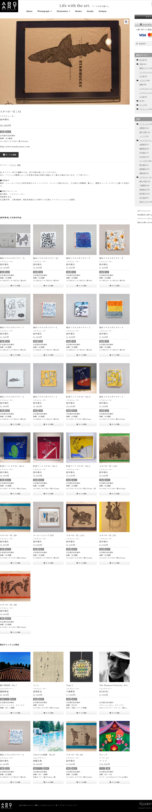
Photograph (43, 11)
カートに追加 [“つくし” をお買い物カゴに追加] (48, 713)
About (29, 11)
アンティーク (144, 109)
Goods (90, 11)
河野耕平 (142, 128)
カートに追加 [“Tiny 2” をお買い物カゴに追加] (81, 713)
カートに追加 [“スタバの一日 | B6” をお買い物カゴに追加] (15, 563)
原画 (2, 132)
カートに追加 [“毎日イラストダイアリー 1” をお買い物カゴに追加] (114, 424)
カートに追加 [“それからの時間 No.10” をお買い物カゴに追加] (48, 782)
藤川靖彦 (142, 165)
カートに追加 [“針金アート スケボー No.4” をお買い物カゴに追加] (81, 424)
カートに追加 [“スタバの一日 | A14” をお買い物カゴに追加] (114, 494)
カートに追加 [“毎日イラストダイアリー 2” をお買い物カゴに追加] (48, 424)
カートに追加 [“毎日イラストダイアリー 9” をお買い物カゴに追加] (81, 286)
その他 (141, 76)
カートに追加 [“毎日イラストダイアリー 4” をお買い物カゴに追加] (114, 355)
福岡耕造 (142, 148)
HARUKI (142, 157)
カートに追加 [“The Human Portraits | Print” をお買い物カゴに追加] (114, 713)
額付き (8, 132)
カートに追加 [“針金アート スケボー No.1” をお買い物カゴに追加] (81, 494)
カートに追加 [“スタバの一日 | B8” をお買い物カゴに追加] (15, 632)
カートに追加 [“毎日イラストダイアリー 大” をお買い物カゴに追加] (15, 286)
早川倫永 (142, 152)
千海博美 (142, 185)
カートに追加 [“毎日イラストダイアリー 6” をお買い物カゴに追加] (48, 355)
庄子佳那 (142, 198)
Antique (103, 11)
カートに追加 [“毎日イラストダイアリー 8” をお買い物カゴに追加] (114, 286)
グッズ (141, 105)
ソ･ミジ (142, 136)
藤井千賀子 (143, 132)
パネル (102, 768)
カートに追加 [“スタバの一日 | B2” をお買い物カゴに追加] (114, 563)
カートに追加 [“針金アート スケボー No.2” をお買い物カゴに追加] (48, 494)
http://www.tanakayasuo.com (15, 146)
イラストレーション (46, 805)
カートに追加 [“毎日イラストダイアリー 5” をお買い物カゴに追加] (81, 355)
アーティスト (104, 758)
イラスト (12, 165)
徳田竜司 (142, 169)
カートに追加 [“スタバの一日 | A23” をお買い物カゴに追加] (81, 563)
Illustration (62, 11)
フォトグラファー (6, 689)
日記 (7, 272)
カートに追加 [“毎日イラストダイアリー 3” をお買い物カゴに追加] (15, 424)
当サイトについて (143, 211)
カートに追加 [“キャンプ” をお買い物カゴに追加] (114, 782)
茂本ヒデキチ (144, 202)
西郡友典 (142, 173)
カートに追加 (9, 154)
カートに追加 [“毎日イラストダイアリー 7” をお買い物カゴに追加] (15, 355)
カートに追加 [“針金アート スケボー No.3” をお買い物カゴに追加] (15, 494)
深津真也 (142, 189)
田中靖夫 (142, 193)
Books (78, 11)
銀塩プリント (5, 699)
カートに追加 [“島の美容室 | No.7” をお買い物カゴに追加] (15, 713)
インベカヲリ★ (145, 161)
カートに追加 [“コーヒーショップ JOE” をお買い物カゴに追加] (48, 563)
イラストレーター (7, 116)
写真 (141, 64)
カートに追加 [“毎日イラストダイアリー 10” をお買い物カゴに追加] (48, 286)
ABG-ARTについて (25, 805)
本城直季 (142, 144)
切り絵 (141, 60)
